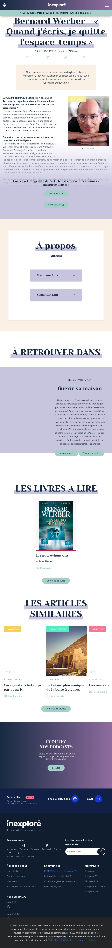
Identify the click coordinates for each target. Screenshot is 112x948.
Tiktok (10, 854)
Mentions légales (52, 886)
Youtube (35, 849)
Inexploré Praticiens (95, 886)
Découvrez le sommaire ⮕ (78, 13)
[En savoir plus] (63, 940)
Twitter (57, 849)
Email (94, 799)
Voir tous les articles (56, 708)
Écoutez (56, 767)
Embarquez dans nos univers (21, 886)
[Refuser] (93, 940)
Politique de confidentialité (57, 876)
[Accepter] (80, 940)
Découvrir (45, 568)
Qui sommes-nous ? (17, 876)
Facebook (46, 847)
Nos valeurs (13, 881)
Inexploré (89, 871)
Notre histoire (14, 871)
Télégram (23, 847)
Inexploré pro (92, 891)
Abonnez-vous (56, 193)
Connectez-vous (56, 204)
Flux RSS (30, 857)
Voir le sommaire (91, 453)
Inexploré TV (91, 876)
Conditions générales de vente (59, 881)
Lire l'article (15, 696)
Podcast (20, 854)
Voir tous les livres (56, 580)
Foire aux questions (63, 799)
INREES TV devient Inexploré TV (60, 871)
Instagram (11, 849)
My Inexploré (91, 881)
